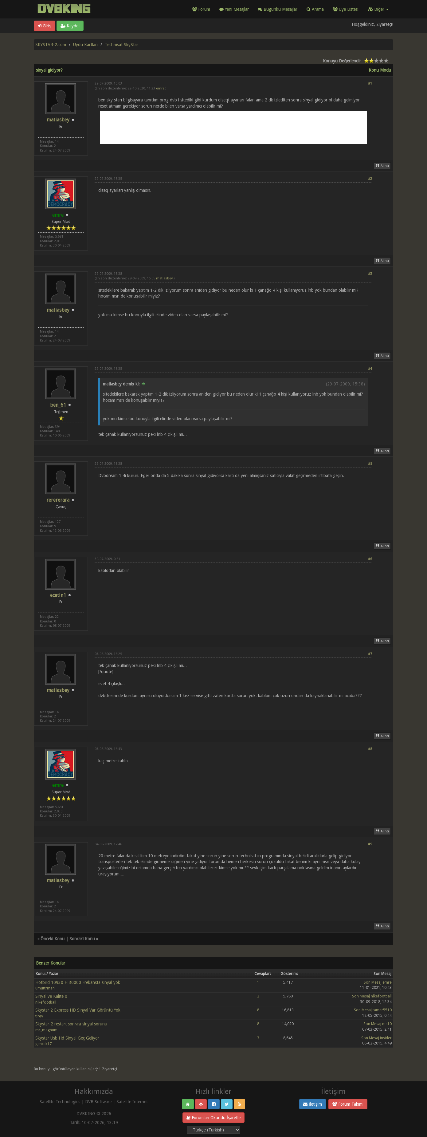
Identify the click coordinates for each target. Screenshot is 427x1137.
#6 (370, 559)
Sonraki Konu (82, 938)
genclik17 (43, 1043)
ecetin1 (58, 595)
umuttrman (45, 988)
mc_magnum (46, 1030)
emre (160, 88)
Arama (315, 9)
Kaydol (70, 25)
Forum (201, 9)
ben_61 (58, 405)
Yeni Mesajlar (234, 9)
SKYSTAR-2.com (50, 44)
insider (386, 1038)
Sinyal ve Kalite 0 (51, 996)
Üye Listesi (345, 9)
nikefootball (45, 1002)
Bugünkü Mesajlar (277, 9)
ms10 (387, 1023)
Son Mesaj (373, 982)
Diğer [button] (378, 9)
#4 (370, 369)
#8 (370, 749)
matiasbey (58, 120)
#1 (370, 83)
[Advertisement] (233, 127)
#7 (370, 654)
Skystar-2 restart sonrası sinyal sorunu (71, 1023)
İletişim (312, 1104)
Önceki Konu (53, 938)
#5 (370, 464)
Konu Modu (380, 70)
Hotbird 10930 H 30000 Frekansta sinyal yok (77, 982)
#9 (370, 844)
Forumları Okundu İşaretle (213, 1117)
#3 (370, 274)
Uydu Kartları (85, 44)
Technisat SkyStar (121, 44)
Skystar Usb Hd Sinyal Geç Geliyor (67, 1038)
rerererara (57, 500)
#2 (370, 179)
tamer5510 (382, 1010)
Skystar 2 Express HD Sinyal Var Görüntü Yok (77, 1010)
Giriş (44, 25)
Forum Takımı (347, 1104)
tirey (39, 1016)
